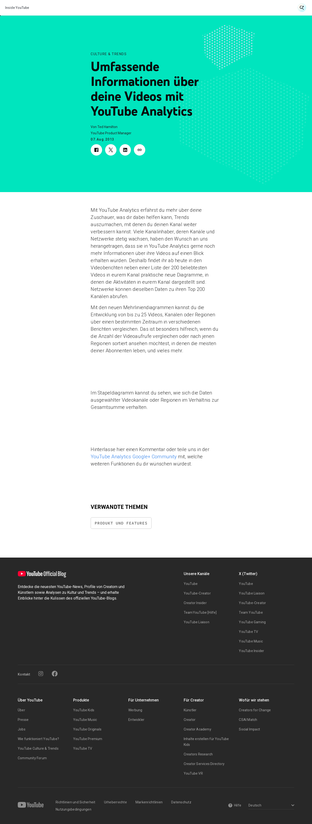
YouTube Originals (87, 729)
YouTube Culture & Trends (38, 748)
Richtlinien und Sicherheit (75, 802)
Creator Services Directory (204, 764)
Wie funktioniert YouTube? (38, 739)
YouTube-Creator (197, 593)
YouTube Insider (251, 651)
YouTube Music (251, 641)
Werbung (135, 710)
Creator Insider (195, 603)
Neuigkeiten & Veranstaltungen (85, 8)
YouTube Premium (87, 739)
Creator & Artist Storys (133, 8)
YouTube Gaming (252, 622)
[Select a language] (270, 805)
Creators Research (198, 754)
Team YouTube (251, 612)
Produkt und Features (121, 523)
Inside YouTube (202, 8)
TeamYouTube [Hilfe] (200, 612)
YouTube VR (193, 773)
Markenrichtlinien (149, 802)
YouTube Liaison (196, 622)
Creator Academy (197, 729)
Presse (23, 720)
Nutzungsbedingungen (73, 809)
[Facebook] (55, 674)
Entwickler (136, 720)
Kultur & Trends (165, 8)
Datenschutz (181, 802)
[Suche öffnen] (302, 7)
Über (21, 710)
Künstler (190, 710)
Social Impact (249, 729)
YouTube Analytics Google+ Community (134, 456)
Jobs (21, 729)
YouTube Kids (83, 710)
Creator (189, 720)
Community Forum (32, 758)
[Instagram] (41, 674)
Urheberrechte (115, 802)
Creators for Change (255, 710)
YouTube (191, 584)
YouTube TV (248, 632)
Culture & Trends (109, 54)
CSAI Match (248, 720)
